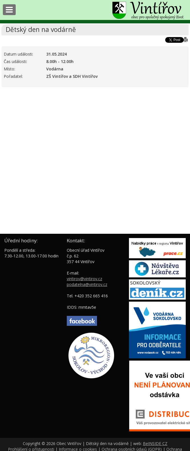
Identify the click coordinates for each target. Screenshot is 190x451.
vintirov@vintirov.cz (84, 278)
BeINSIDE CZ (155, 443)
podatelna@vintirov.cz (87, 284)
